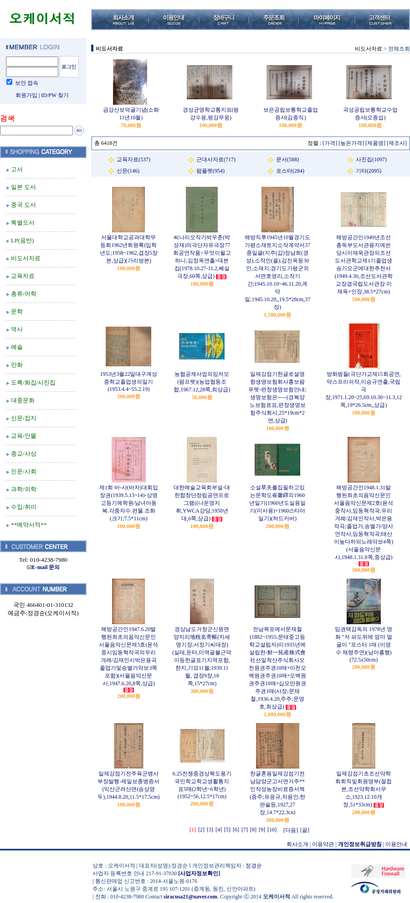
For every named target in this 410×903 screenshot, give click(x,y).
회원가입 (26, 95)
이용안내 (396, 844)
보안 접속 (26, 83)
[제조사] (397, 143)
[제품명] (375, 143)
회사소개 (297, 844)
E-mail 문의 (43, 567)
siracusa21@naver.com (190, 896)
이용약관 (323, 844)
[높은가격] (351, 143)
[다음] (290, 830)
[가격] (330, 143)
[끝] (304, 830)
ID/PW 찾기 (55, 95)
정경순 (254, 865)
